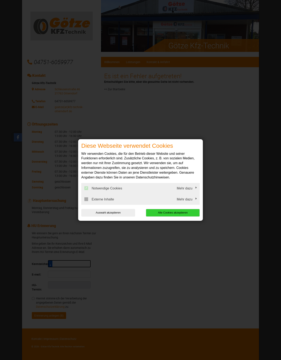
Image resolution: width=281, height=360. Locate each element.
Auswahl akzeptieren (107, 212)
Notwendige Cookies (103, 188)
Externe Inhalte (99, 199)
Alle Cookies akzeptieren (173, 212)
